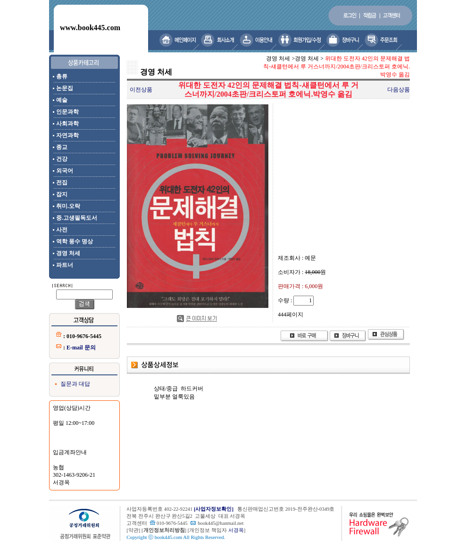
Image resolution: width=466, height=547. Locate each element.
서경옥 (236, 530)
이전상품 (141, 89)
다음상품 (398, 89)
